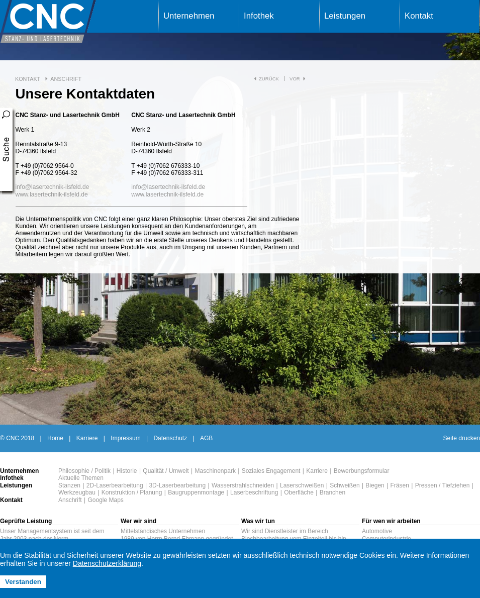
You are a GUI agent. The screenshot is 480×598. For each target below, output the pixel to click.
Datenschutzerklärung (107, 563)
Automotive (377, 531)
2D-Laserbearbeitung (114, 485)
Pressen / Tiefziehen (442, 485)
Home (55, 438)
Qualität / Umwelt (165, 470)
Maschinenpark (215, 470)
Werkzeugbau (76, 492)
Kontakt (419, 16)
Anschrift (65, 79)
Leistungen (344, 16)
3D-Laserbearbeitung (177, 485)
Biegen (374, 485)
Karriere (87, 438)
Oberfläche (299, 492)
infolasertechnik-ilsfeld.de (52, 186)
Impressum (125, 438)
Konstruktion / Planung (132, 492)
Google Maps (105, 500)
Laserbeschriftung (254, 492)
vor (295, 78)
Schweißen (344, 485)
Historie (127, 470)
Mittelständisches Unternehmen (163, 531)
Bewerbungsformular (362, 470)
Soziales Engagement (271, 470)
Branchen (332, 492)
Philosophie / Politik (84, 470)
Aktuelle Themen (81, 477)
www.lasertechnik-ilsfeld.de (52, 194)
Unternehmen (189, 16)
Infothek (259, 16)
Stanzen (69, 485)
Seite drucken (461, 438)
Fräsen (400, 485)
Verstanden (23, 581)
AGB (206, 438)
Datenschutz (170, 438)
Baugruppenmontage (196, 492)
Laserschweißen (302, 485)
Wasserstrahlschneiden (243, 485)
